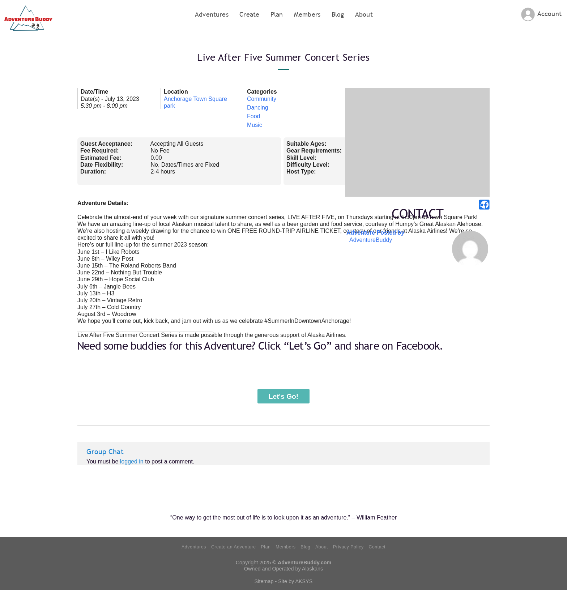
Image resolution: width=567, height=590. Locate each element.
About (364, 14)
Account (549, 13)
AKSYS (303, 581)
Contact (376, 547)
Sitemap (264, 581)
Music (254, 125)
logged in (132, 461)
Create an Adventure (233, 547)
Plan (276, 14)
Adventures (212, 14)
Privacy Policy (348, 547)
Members (307, 14)
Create (249, 14)
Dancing (257, 107)
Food (253, 116)
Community (261, 99)
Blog (338, 14)
